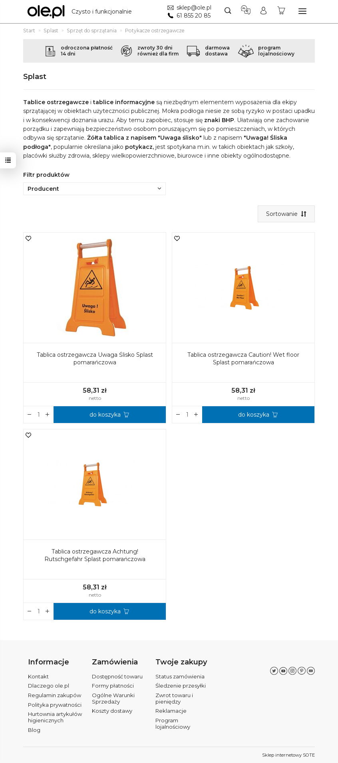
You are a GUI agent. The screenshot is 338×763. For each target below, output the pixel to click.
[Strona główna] (81, 11)
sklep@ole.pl (194, 7)
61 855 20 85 (194, 15)
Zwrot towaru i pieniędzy (174, 698)
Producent (94, 188)
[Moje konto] (263, 11)
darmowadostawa (217, 50)
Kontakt (38, 676)
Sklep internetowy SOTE (288, 755)
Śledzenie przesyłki (180, 685)
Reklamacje (171, 711)
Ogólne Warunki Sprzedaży (113, 698)
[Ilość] (39, 414)
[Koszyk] (281, 11)
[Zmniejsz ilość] (48, 414)
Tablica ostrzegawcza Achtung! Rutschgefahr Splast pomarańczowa (94, 555)
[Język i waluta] (245, 11)
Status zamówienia (180, 676)
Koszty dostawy (112, 711)
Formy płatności (113, 685)
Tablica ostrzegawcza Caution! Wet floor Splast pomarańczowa (243, 358)
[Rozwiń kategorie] (302, 11)
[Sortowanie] (286, 214)
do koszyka (105, 414)
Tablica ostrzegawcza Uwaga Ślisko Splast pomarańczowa (95, 358)
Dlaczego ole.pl (48, 685)
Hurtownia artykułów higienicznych (55, 717)
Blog (34, 730)
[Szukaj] (228, 11)
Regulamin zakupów (54, 695)
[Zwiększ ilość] (30, 414)
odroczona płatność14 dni (87, 50)
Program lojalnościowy (172, 723)
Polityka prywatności (55, 705)
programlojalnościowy (276, 50)
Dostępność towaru (117, 676)
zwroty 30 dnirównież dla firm (158, 50)
